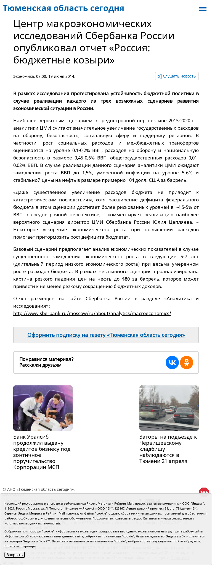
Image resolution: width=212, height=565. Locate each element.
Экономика (23, 76)
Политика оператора (20, 546)
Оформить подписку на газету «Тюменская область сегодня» (106, 335)
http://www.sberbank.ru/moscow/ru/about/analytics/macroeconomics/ (92, 313)
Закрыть (15, 554)
